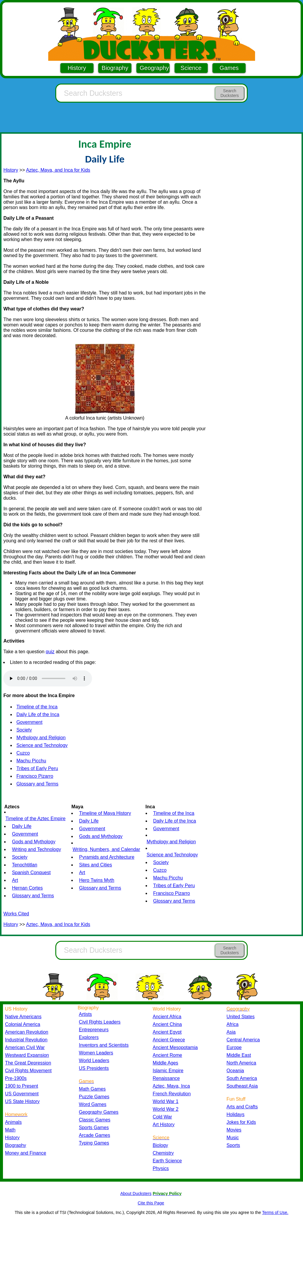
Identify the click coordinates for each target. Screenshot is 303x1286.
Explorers (89, 1037)
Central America (243, 1039)
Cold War (162, 1116)
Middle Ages (165, 1062)
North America (241, 1062)
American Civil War (25, 1047)
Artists (85, 1014)
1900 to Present (21, 1086)
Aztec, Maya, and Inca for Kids (58, 170)
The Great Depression (28, 1062)
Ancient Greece (169, 1039)
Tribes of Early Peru (37, 768)
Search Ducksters (229, 93)
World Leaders (94, 1060)
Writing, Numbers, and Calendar (106, 849)
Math (10, 1129)
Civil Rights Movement (28, 1070)
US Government (21, 1093)
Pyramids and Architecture (106, 857)
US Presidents (94, 1068)
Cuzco (23, 753)
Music (233, 1137)
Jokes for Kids (241, 1122)
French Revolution (172, 1093)
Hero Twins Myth (96, 880)
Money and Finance (25, 1153)
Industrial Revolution (26, 1039)
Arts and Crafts (242, 1106)
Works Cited (16, 913)
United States (241, 1016)
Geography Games (99, 1112)
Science (191, 68)
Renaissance (166, 1078)
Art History (164, 1124)
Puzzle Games (94, 1096)
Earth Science (167, 1160)
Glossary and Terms (37, 783)
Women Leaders (96, 1052)
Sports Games (94, 1127)
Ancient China (167, 1024)
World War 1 (165, 1101)
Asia (231, 1032)
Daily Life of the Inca (37, 714)
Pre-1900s (16, 1078)
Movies (234, 1129)
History (77, 68)
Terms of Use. (275, 1212)
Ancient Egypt (167, 1032)
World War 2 (165, 1109)
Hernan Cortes (27, 887)
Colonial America (22, 1024)
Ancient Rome (167, 1055)
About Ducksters (136, 1193)
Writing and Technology (36, 849)
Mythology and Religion (40, 737)
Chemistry (163, 1153)
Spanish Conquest (31, 872)
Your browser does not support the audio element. (47, 678)
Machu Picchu (31, 760)
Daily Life (21, 826)
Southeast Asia (242, 1086)
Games (229, 68)
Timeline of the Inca (36, 706)
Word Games (93, 1104)
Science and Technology (41, 745)
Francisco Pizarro (34, 776)
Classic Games (94, 1119)
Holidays (236, 1114)
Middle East (239, 1055)
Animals (13, 1122)
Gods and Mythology (33, 841)
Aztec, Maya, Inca (171, 1086)
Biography (114, 68)
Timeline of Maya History (105, 813)
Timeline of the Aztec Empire (35, 818)
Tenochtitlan (24, 864)
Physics (161, 1168)
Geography (154, 68)
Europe (234, 1047)
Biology (160, 1145)
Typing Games (94, 1142)
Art (15, 880)
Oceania (235, 1070)
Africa (232, 1024)
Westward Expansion (27, 1055)
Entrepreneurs (94, 1029)
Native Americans (23, 1016)
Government (29, 722)
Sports (233, 1145)
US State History (22, 1101)
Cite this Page (151, 1203)
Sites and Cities (95, 864)
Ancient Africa (167, 1016)
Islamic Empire (168, 1070)
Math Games (92, 1088)
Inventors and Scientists (104, 1045)
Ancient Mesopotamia (175, 1047)
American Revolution (26, 1032)
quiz (50, 651)
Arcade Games (94, 1135)
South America (242, 1078)
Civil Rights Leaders (100, 1021)
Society (24, 729)
